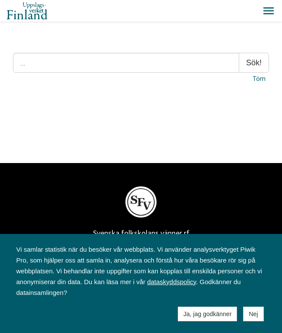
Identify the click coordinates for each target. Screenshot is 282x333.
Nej (253, 314)
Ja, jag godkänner (207, 314)
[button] (269, 11)
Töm (259, 78)
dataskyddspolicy (171, 281)
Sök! (254, 62)
